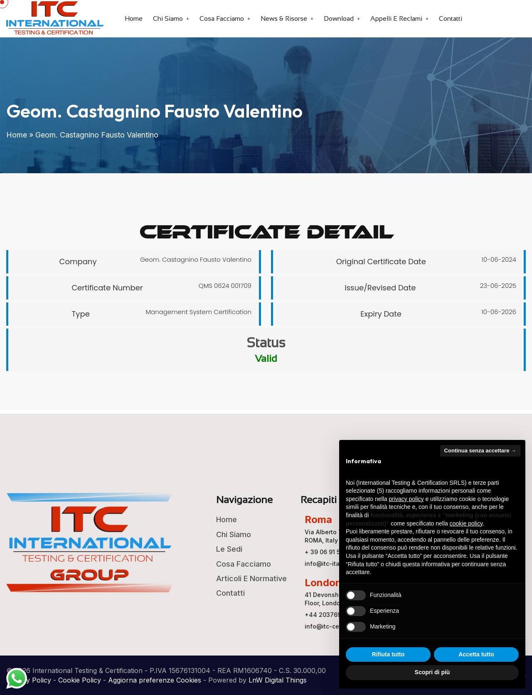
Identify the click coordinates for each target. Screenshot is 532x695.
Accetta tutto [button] (476, 654)
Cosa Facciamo (222, 18)
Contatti (450, 18)
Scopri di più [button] (432, 672)
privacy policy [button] (406, 499)
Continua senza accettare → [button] (480, 450)
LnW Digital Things (278, 680)
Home (134, 18)
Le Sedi (229, 549)
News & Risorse (284, 18)
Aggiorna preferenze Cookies (154, 680)
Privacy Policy (28, 680)
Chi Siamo (168, 18)
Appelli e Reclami (396, 18)
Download (339, 18)
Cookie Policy (79, 680)
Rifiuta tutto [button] (388, 654)
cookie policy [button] (466, 523)
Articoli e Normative (251, 578)
